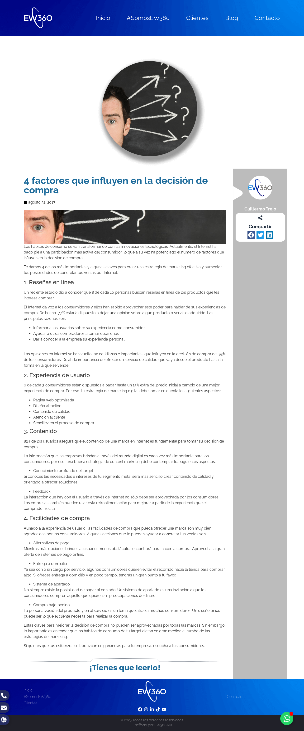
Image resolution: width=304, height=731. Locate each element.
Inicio (103, 17)
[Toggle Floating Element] (286, 718)
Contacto (267, 17)
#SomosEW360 (148, 17)
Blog (231, 17)
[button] (251, 235)
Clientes (197, 17)
